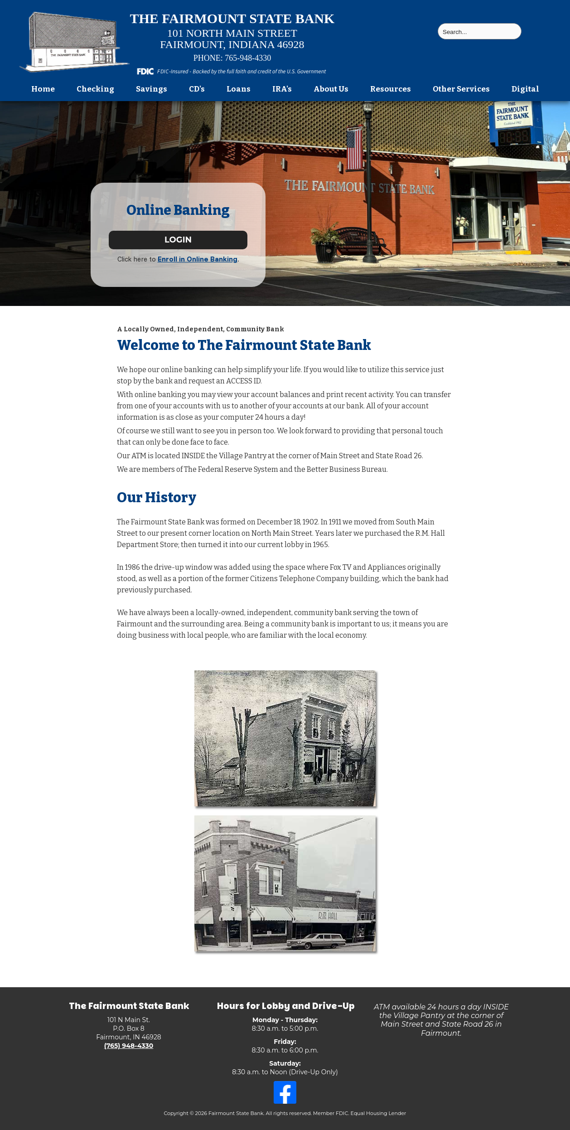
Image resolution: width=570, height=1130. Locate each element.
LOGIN (178, 240)
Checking (95, 89)
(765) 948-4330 (129, 1046)
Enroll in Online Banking (197, 258)
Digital (525, 89)
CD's (197, 89)
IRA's (282, 89)
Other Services (461, 89)
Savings (151, 89)
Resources (390, 89)
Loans (239, 89)
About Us (331, 89)
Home (43, 89)
